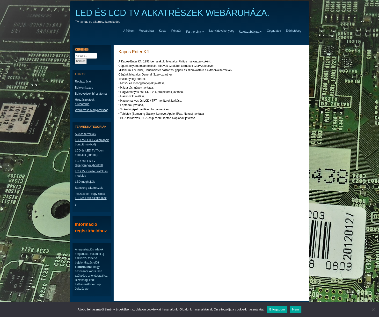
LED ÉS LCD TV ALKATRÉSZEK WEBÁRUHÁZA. (172, 13)
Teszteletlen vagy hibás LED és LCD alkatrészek (91, 196)
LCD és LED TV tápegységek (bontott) (89, 163)
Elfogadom (277, 309)
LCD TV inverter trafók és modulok (91, 173)
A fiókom (128, 30)
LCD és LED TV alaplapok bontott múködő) (92, 142)
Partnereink (193, 31)
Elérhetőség (293, 30)
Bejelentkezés (84, 87)
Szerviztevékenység (221, 30)
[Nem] (373, 309)
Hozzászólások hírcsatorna (85, 102)
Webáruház (146, 30)
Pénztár (176, 30)
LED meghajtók (85, 181)
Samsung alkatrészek (89, 187)
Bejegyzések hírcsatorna (91, 93)
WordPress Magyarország (92, 110)
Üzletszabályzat (249, 31)
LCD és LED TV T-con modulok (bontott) (89, 153)
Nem (295, 309)
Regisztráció (83, 81)
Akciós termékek (85, 134)
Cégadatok (274, 30)
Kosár (162, 30)
